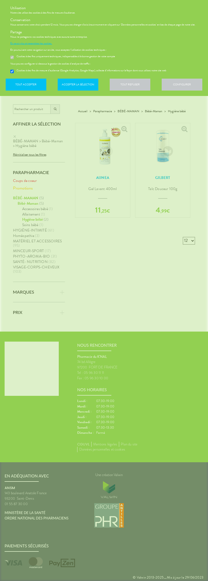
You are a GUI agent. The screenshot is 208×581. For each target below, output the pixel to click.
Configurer (182, 84)
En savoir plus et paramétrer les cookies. (31, 43)
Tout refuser (130, 84)
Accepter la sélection (78, 84)
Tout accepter (26, 84)
